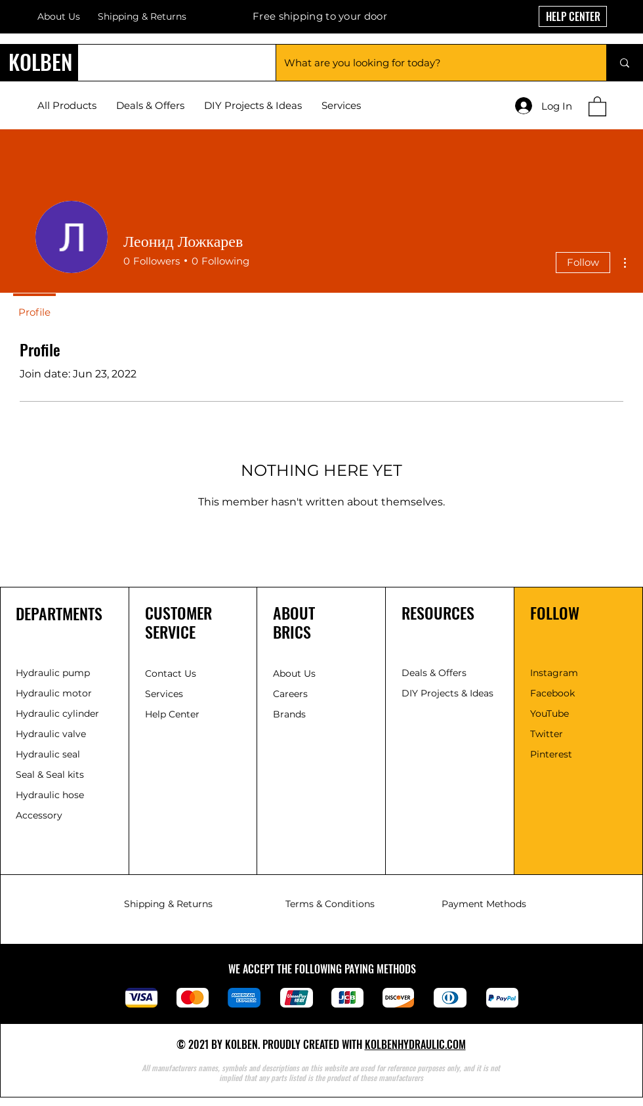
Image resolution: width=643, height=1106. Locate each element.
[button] (597, 105)
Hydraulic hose (50, 795)
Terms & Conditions (330, 904)
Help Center (173, 714)
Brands (289, 714)
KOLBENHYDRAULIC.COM (415, 1044)
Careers (290, 694)
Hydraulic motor (54, 693)
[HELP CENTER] (573, 16)
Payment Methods (484, 904)
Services (164, 694)
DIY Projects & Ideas (447, 693)
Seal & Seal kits (50, 774)
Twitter (546, 734)
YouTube (549, 713)
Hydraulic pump (53, 673)
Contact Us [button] (170, 673)
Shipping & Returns (168, 904)
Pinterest (551, 754)
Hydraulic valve (51, 734)
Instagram (554, 673)
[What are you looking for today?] (431, 63)
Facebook (552, 693)
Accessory (39, 815)
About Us (58, 16)
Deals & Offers (435, 673)
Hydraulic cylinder (57, 713)
